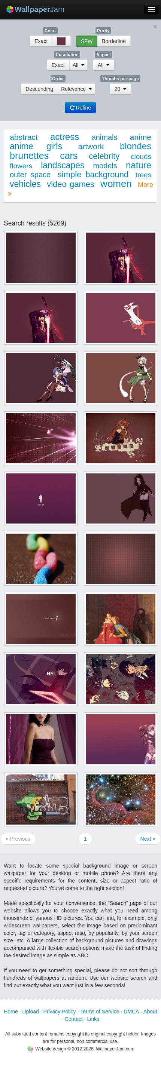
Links (93, 1019)
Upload (30, 1012)
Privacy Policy (59, 1012)
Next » (147, 839)
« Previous (18, 839)
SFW (86, 41)
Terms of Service (99, 1012)
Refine (80, 108)
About (150, 1012)
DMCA (131, 1012)
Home (11, 1012)
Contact (74, 1019)
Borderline (114, 41)
